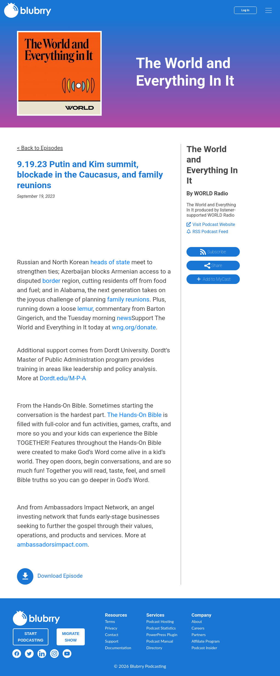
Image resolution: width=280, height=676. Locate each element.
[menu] (268, 10)
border (51, 281)
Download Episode (60, 576)
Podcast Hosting (160, 621)
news (124, 318)
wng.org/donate (134, 327)
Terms (110, 621)
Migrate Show (71, 636)
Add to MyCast (213, 279)
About (197, 621)
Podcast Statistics (161, 628)
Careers (198, 628)
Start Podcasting (30, 636)
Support (111, 641)
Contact (111, 634)
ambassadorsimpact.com (52, 544)
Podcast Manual (159, 641)
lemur (85, 308)
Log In (245, 10)
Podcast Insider (204, 647)
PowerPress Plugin (161, 634)
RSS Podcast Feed (207, 231)
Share (213, 266)
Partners (199, 634)
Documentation (118, 647)
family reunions (128, 299)
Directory (154, 647)
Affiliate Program (206, 641)
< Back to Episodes (40, 148)
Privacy (111, 628)
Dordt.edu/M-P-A (63, 378)
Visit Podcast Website (210, 224)
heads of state (110, 262)
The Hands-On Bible (134, 415)
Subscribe (213, 252)
